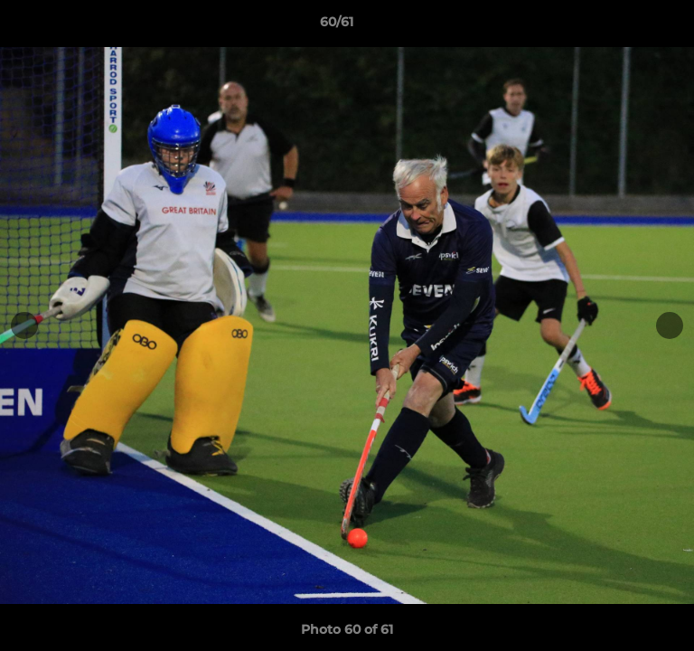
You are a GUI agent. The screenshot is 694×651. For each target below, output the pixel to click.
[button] (629, 26)
